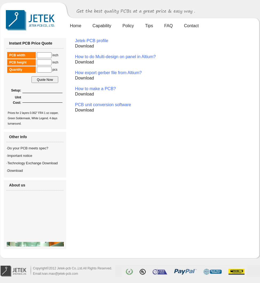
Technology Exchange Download (32, 163)
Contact (191, 25)
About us (17, 185)
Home (75, 25)
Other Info (18, 137)
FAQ (168, 25)
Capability (102, 25)
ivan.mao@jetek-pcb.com (60, 274)
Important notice (19, 156)
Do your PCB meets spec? (27, 148)
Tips (149, 25)
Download (15, 171)
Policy (128, 25)
